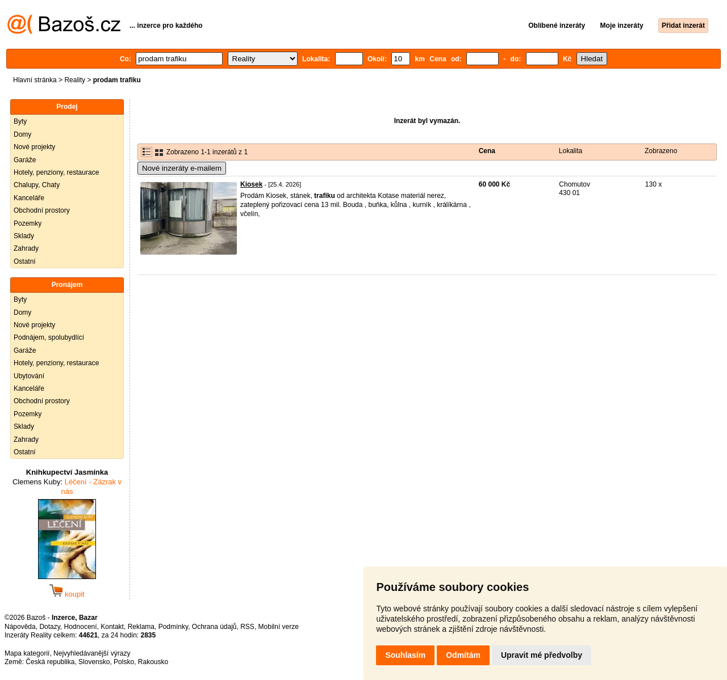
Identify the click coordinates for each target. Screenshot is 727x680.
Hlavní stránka (35, 80)
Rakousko (153, 662)
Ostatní (25, 261)
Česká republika (50, 662)
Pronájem (67, 285)
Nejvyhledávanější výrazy (91, 653)
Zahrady (26, 248)
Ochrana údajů (214, 627)
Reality (74, 80)
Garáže (25, 160)
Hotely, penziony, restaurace (56, 172)
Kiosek (251, 184)
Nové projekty (34, 147)
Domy (22, 134)
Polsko (124, 662)
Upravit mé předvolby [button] (541, 655)
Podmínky (173, 627)
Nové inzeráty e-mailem (182, 168)
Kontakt (112, 627)
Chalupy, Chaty (37, 185)
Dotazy (49, 627)
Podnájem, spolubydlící (49, 337)
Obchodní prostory (42, 210)
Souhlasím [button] (405, 655)
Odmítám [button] (463, 655)
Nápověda (20, 627)
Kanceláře (29, 198)
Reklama (141, 627)
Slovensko (94, 662)
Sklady (24, 236)
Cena (487, 151)
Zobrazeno (661, 151)
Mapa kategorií (27, 653)
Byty (20, 121)
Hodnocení (80, 627)
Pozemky (27, 223)
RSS (247, 627)
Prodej (66, 107)
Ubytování (29, 376)
